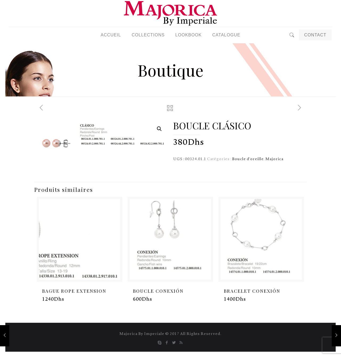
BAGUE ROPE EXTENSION (74, 291)
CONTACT (315, 35)
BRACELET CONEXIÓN (252, 291)
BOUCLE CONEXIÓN (158, 291)
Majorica (274, 159)
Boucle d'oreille (248, 159)
